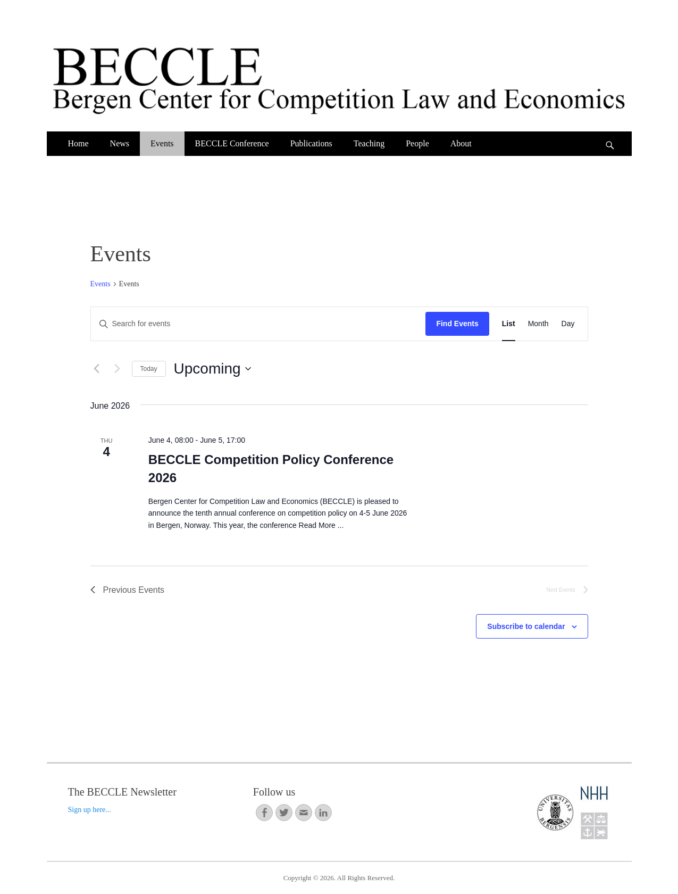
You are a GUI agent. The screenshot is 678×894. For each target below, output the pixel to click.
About (461, 143)
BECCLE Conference (232, 143)
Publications (311, 143)
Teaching (369, 143)
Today (148, 368)
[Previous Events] (96, 368)
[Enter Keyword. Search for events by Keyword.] (258, 324)
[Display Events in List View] (508, 324)
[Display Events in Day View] (568, 324)
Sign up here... (89, 810)
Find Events (457, 323)
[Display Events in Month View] (538, 324)
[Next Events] (117, 368)
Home (78, 143)
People (417, 143)
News (119, 143)
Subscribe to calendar (526, 626)
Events (162, 143)
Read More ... (321, 525)
